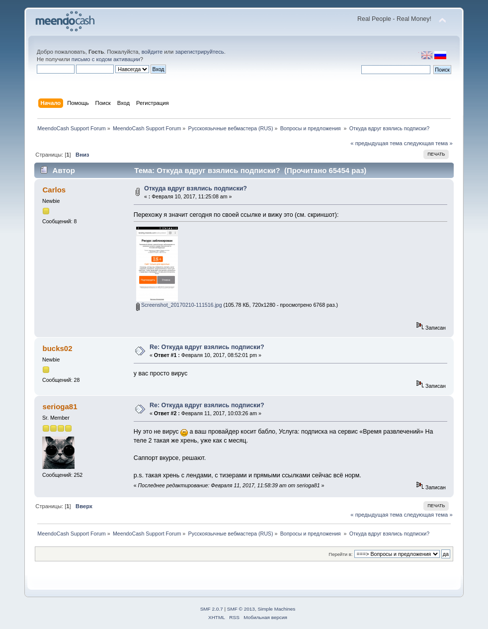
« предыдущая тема (376, 143)
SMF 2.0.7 (211, 609)
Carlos (54, 189)
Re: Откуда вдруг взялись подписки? (207, 347)
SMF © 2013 (241, 609)
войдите (152, 52)
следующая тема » (428, 143)
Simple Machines (276, 609)
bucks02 (58, 348)
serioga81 (60, 406)
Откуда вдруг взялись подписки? (195, 188)
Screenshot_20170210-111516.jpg (179, 305)
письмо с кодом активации (106, 59)
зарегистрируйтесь (199, 52)
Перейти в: (340, 554)
